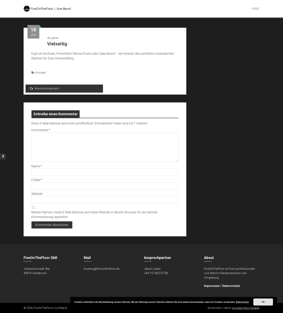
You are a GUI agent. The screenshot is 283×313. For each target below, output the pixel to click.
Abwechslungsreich (44, 88)
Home (255, 8)
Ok (263, 302)
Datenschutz (231, 286)
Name (36, 166)
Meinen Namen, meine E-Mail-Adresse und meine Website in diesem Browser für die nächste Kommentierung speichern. (94, 214)
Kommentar (40, 130)
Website (37, 194)
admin (54, 38)
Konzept (40, 72)
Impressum (212, 286)
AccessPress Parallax (245, 307)
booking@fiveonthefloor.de (102, 269)
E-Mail (36, 180)
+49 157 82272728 (156, 273)
